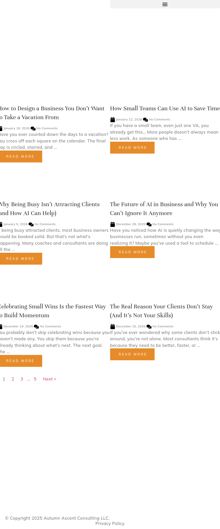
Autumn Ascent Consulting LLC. (77, 518)
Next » (49, 379)
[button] (165, 4)
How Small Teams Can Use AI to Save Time (165, 108)
